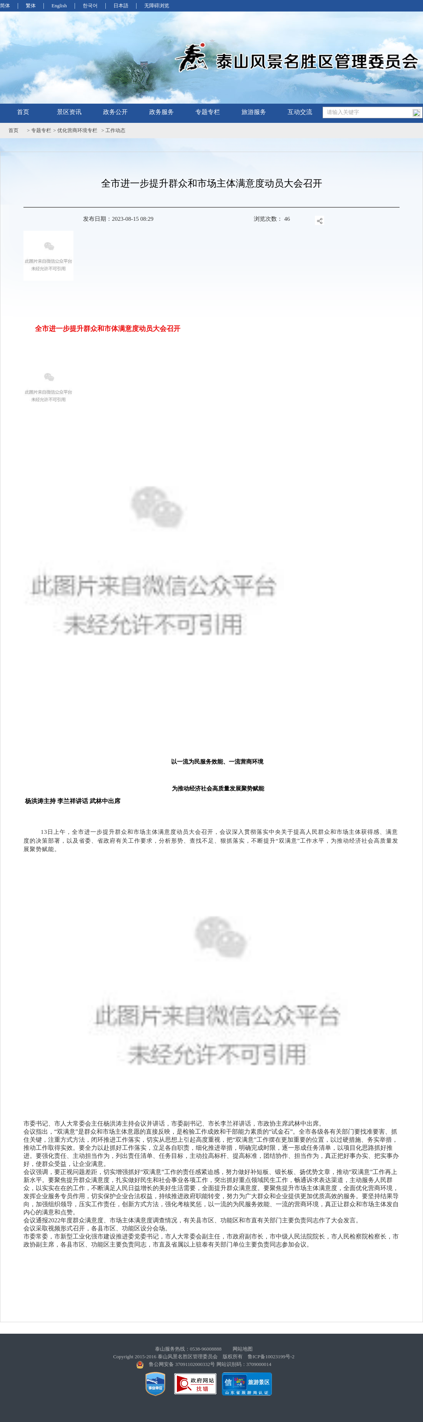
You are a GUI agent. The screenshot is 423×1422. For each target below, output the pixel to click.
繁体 (31, 5)
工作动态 (115, 130)
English (59, 5)
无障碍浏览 (156, 5)
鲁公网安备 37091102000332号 (182, 1364)
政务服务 (161, 112)
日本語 (120, 5)
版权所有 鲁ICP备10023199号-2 (259, 1356)
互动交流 (300, 112)
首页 (23, 112)
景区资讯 (69, 112)
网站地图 (243, 1349)
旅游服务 (254, 112)
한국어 (90, 5)
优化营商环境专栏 (77, 130)
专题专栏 (208, 112)
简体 (5, 5)
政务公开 (115, 112)
